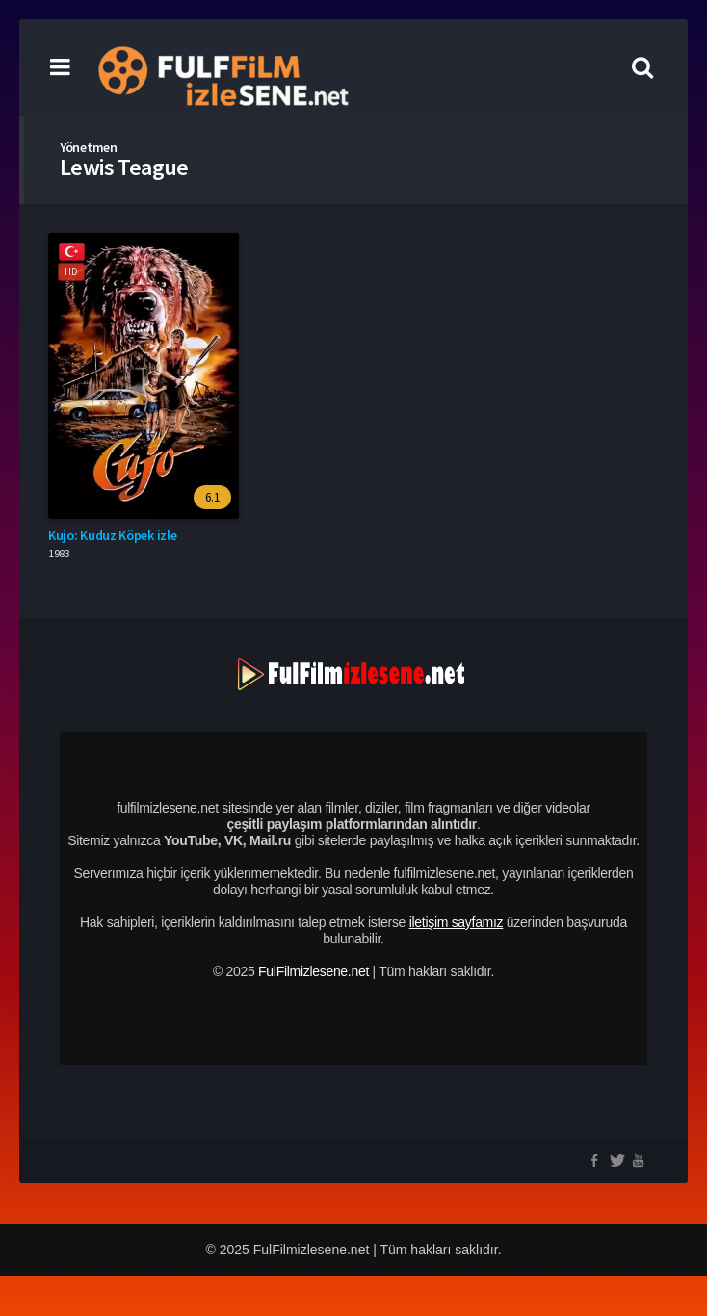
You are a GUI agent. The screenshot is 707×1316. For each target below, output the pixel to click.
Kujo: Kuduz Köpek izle (112, 535)
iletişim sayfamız (456, 922)
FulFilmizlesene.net (313, 971)
